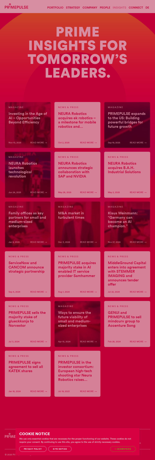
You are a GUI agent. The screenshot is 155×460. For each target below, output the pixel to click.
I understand (123, 449)
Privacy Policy (33, 449)
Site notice (60, 449)
